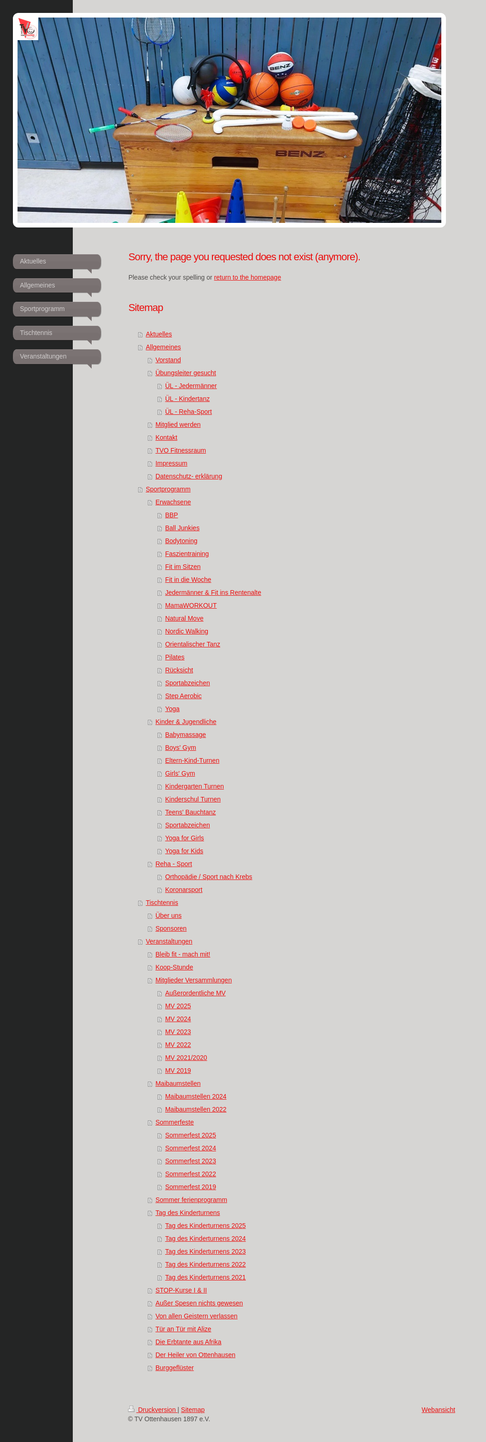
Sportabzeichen (187, 683)
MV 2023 (178, 1031)
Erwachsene (173, 502)
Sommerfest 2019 (190, 1187)
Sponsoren (171, 928)
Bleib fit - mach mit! (182, 954)
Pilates (174, 657)
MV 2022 (178, 1044)
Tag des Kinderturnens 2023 (205, 1251)
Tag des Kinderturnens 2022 (205, 1264)
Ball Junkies (182, 528)
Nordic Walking (186, 631)
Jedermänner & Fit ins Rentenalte (213, 592)
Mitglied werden (177, 424)
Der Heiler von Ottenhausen (195, 1354)
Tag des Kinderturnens (187, 1212)
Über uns (168, 915)
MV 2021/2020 (186, 1057)
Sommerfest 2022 (190, 1174)
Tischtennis (162, 902)
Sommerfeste (174, 1122)
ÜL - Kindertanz (187, 398)
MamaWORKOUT (191, 605)
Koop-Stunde (174, 967)
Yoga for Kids (184, 851)
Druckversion (152, 1409)
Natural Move (184, 618)
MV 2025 (178, 1006)
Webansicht (438, 1409)
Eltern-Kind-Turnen (192, 760)
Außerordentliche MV (195, 993)
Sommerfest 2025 (190, 1135)
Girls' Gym (180, 773)
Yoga (172, 708)
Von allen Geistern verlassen (196, 1316)
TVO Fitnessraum (180, 450)
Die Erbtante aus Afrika (188, 1342)
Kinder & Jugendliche (185, 721)
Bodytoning (181, 540)
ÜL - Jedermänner (191, 385)
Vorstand (168, 360)
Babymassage (185, 734)
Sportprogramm (168, 489)
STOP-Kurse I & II (181, 1290)
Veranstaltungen (169, 941)
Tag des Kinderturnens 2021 (205, 1277)
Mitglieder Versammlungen (193, 980)
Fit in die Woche (188, 579)
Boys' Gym (180, 747)
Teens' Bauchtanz (190, 812)
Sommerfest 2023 (190, 1161)
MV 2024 (178, 1019)
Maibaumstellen (177, 1083)
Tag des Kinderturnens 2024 (205, 1238)
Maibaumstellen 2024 (195, 1096)
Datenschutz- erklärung (188, 476)
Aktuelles (159, 334)
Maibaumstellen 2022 (195, 1109)
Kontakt (166, 437)
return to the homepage (247, 277)
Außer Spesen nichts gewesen (199, 1303)
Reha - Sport (173, 864)
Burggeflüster (174, 1367)
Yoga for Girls (184, 838)
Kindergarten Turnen (194, 786)
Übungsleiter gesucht (185, 373)
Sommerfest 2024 (190, 1148)
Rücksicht (179, 670)
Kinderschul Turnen (193, 799)
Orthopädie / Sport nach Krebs (208, 876)
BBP (171, 515)
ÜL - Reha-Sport (188, 411)
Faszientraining (187, 553)
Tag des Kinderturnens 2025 (205, 1225)
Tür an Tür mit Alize (183, 1329)
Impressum (171, 463)
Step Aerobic (183, 696)
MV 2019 (178, 1070)
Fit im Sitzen (182, 566)
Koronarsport (183, 889)
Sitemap (193, 1409)
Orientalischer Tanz (192, 644)
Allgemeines (163, 347)
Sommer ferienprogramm (191, 1199)
